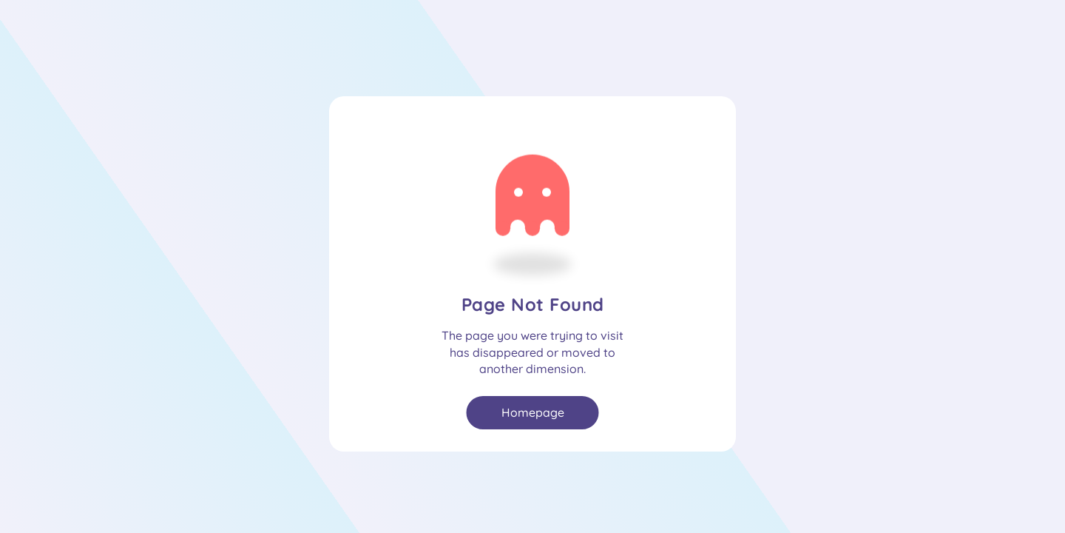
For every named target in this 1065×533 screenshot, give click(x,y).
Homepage (532, 412)
